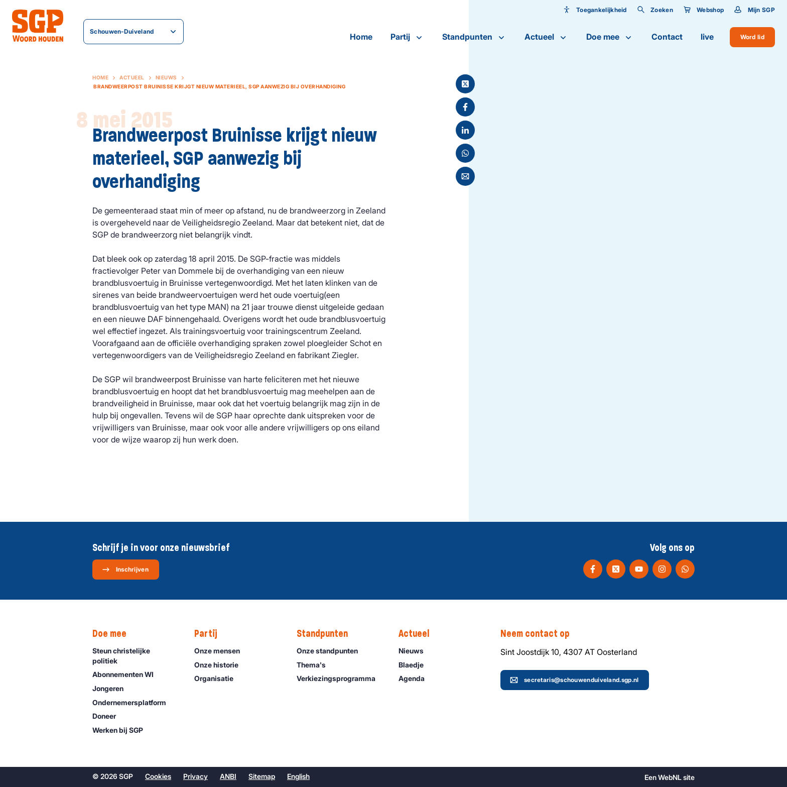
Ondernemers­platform (133, 702)
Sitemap (261, 776)
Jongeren (112, 688)
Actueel (546, 37)
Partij (407, 37)
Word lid (752, 37)
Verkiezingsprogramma (339, 678)
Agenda (416, 678)
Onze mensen (221, 650)
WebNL (670, 777)
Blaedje (416, 664)
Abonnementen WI (127, 674)
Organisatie (218, 678)
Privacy (195, 776)
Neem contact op (540, 634)
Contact (667, 37)
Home (361, 37)
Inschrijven (125, 570)
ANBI (228, 776)
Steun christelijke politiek (135, 655)
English (298, 776)
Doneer (108, 716)
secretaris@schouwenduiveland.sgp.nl (574, 680)
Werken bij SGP (122, 730)
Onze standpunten (332, 650)
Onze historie (220, 664)
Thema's (316, 664)
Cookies (158, 776)
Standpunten (474, 37)
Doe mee (609, 37)
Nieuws (166, 77)
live (707, 37)
